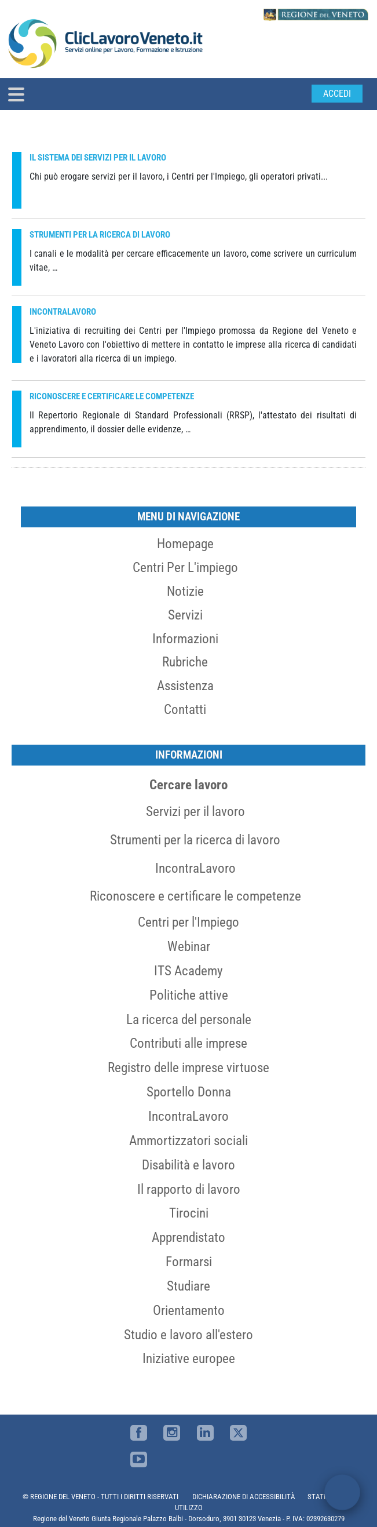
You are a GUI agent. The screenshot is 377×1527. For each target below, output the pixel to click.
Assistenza (185, 685)
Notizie (185, 591)
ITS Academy (188, 971)
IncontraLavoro (195, 868)
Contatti (185, 709)
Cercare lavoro (188, 785)
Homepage (185, 543)
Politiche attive (188, 995)
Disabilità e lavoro (188, 1165)
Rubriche (185, 662)
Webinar (188, 946)
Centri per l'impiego (185, 567)
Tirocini (188, 1213)
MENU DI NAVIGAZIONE (188, 516)
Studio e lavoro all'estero (188, 1334)
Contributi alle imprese (188, 1043)
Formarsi (189, 1261)
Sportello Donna (189, 1092)
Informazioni (185, 639)
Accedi (337, 93)
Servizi (185, 615)
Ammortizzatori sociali (188, 1140)
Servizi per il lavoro (195, 811)
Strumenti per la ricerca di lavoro (195, 840)
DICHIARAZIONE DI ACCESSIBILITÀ (243, 1496)
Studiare (188, 1286)
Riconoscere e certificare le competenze (195, 896)
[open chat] (342, 1492)
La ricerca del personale (188, 1019)
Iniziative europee (188, 1358)
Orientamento (189, 1310)
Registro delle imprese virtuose (188, 1067)
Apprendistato (188, 1237)
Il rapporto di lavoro (188, 1189)
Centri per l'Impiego (188, 922)
